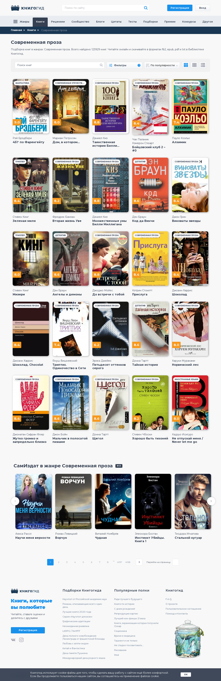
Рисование (120, 650)
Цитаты (116, 21)
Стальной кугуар (188, 537)
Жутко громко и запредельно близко (29, 440)
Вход (202, 7)
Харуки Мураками (183, 360)
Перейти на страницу (158, 562)
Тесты (132, 21)
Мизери (19, 294)
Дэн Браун (139, 216)
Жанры (21, 21)
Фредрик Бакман (64, 216)
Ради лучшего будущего (128, 599)
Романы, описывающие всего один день (82, 605)
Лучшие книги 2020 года (77, 612)
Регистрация (180, 7)
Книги (40, 21)
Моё (116, 655)
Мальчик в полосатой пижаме (70, 440)
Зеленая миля (24, 221)
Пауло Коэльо (181, 138)
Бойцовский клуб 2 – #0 (148, 148)
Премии (169, 21)
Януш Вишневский (65, 360)
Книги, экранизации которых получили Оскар (136, 625)
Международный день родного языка (84, 658)
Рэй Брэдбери (22, 138)
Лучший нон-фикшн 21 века (129, 618)
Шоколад (179, 294)
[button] (15, 501)
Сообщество (80, 21)
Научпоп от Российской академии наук (85, 599)
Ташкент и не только (125, 640)
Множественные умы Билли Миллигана (109, 222)
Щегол (97, 438)
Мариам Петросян (64, 138)
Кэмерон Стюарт (143, 143)
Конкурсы (189, 21)
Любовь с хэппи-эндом (75, 643)
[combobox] (162, 65)
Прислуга (139, 294)
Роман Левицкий (66, 533)
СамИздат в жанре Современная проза (63, 466)
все (119, 466)
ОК (186, 674)
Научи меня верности (32, 537)
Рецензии (58, 21)
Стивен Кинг (21, 216)
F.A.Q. (169, 599)
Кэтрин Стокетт (142, 290)
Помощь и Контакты (177, 613)
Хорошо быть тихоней (150, 438)
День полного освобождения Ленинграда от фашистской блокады (84, 637)
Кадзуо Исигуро (182, 434)
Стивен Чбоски (142, 434)
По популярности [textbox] (163, 65)
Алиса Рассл (23, 533)
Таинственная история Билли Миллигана (104, 143)
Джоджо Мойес (102, 290)
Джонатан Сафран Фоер (28, 434)
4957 (119, 562)
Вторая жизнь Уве (67, 221)
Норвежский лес (185, 364)
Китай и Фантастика (74, 648)
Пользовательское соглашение (183, 608)
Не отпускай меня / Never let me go (187, 440)
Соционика (120, 631)
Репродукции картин (126, 613)
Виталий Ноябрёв (106, 533)
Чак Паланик (140, 139)
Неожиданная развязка (76, 626)
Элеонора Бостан (146, 533)
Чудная (101, 537)
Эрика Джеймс (101, 360)
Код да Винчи (143, 221)
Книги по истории (124, 604)
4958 (127, 562)
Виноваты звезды (186, 221)
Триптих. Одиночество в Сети (69, 366)
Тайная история (145, 364)
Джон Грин (179, 216)
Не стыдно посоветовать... (128, 645)
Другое (207, 21)
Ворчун (61, 537)
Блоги (100, 21)
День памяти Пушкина (75, 653)
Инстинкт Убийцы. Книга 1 (150, 539)
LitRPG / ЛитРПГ (71, 631)
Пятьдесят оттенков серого (109, 366)
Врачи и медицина (124, 635)
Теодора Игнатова (186, 533)
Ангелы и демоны (67, 294)
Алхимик (179, 142)
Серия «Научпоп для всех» (77, 616)
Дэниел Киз (100, 138)
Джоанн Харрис (182, 290)
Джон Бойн (60, 434)
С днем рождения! (124, 608)
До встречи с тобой (108, 294)
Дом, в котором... (66, 142)
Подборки (150, 21)
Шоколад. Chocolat (28, 364)
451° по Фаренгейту (28, 142)
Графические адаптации (76, 621)
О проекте (172, 604)
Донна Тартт (140, 360)
